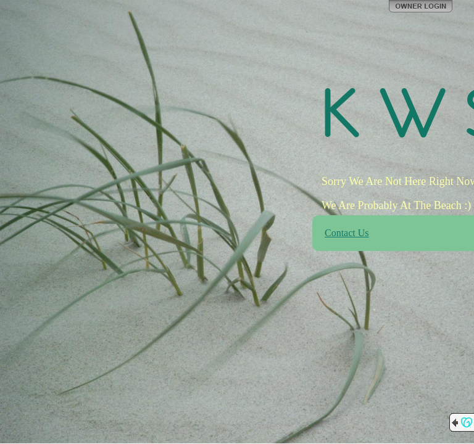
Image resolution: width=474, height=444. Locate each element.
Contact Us (347, 233)
